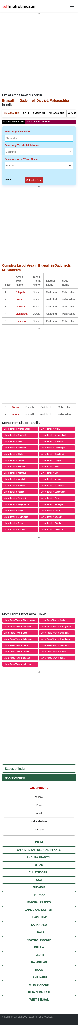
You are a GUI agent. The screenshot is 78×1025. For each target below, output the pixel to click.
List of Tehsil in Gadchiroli (52, 454)
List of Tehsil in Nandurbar (52, 485)
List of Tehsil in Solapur (51, 517)
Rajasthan (39, 113)
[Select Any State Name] (39, 138)
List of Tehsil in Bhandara (52, 441)
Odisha (39, 947)
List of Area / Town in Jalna (53, 658)
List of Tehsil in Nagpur (51, 479)
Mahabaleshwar (39, 821)
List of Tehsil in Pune (50, 498)
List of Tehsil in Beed (13, 441)
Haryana (39, 894)
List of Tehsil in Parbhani (15, 498)
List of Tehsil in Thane (13, 523)
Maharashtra (11, 113)
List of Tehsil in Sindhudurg (16, 517)
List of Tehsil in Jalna (50, 466)
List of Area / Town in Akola (53, 620)
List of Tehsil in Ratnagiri (52, 504)
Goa (39, 879)
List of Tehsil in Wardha (51, 523)
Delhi (26, 113)
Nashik (39, 813)
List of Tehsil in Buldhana (15, 448)
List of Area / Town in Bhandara (54, 633)
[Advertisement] (36, 51)
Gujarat (39, 887)
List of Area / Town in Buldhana (17, 639)
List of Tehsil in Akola (50, 429)
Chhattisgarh (39, 872)
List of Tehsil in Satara (50, 511)
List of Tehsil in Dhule (13, 454)
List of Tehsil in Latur (50, 473)
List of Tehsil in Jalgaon (14, 466)
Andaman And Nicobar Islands (39, 849)
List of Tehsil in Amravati (15, 435)
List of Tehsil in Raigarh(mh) (16, 504)
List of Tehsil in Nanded (14, 485)
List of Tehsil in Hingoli (51, 460)
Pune (39, 805)
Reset (8, 179)
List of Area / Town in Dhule (16, 645)
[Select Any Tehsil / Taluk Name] (39, 151)
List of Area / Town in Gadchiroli (55, 645)
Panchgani (39, 829)
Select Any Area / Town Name (21, 158)
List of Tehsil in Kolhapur (15, 473)
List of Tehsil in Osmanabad (53, 492)
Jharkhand (39, 917)
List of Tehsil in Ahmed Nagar (17, 429)
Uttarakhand (39, 984)
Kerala (39, 932)
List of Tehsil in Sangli (13, 511)
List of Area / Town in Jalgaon (17, 658)
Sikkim (39, 969)
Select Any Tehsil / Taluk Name (22, 145)
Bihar (39, 864)
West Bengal (39, 999)
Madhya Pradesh (39, 939)
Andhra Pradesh (39, 857)
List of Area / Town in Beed (15, 633)
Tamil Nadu (39, 977)
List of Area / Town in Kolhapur (17, 664)
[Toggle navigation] (72, 6)
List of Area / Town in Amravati (17, 626)
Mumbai (39, 797)
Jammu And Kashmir (39, 909)
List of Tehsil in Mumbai (14, 479)
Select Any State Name (17, 131)
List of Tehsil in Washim (14, 529)
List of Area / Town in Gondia (16, 652)
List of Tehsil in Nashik (14, 492)
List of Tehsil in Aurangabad (53, 435)
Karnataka (39, 924)
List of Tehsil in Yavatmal (52, 529)
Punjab (39, 954)
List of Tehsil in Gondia (14, 460)
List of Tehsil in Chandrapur (53, 448)
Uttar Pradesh (39, 992)
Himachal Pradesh (38, 902)
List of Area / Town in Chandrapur (55, 639)
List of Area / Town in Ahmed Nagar (19, 620)
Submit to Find (34, 180)
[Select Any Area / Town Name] (39, 165)
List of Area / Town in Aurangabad (56, 626)
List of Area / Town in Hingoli (53, 652)
